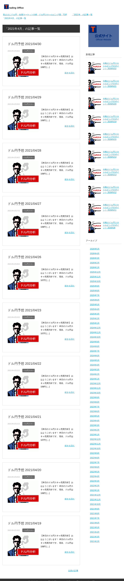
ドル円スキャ (28, 50)
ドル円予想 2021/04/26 (22, 254)
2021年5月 (95, 527)
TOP (35, 15)
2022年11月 (95, 444)
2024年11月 (95, 332)
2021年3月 (95, 537)
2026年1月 (95, 267)
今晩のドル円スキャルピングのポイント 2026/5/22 (111, 66)
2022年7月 (95, 462)
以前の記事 (73, 565)
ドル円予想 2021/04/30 (22, 43)
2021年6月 (95, 523)
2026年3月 (95, 258)
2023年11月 (95, 388)
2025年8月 (95, 291)
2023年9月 (95, 397)
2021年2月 (95, 541)
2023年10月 (95, 393)
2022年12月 (95, 439)
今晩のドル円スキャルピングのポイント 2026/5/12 (111, 189)
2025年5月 (95, 305)
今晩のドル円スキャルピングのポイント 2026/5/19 (111, 119)
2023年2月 (95, 430)
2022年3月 (95, 481)
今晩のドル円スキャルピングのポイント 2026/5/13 (111, 172)
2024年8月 (95, 346)
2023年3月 (95, 425)
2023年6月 (95, 411)
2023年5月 (95, 416)
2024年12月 (95, 328)
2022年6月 (95, 467)
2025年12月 (95, 272)
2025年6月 (95, 300)
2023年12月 (95, 383)
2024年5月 (95, 360)
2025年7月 (95, 295)
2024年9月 (95, 342)
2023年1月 (95, 435)
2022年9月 (95, 453)
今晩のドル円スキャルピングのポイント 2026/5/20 (111, 101)
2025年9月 (95, 286)
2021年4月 (95, 532)
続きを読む (70, 72)
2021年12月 (95, 495)
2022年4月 (95, 476)
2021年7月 (95, 518)
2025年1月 (95, 323)
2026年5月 (95, 249)
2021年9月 (95, 509)
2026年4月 (95, 253)
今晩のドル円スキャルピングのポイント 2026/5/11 (111, 207)
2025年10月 (95, 281)
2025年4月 (95, 309)
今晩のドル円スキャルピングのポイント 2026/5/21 (111, 83)
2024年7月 (95, 351)
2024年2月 (95, 374)
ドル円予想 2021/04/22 (22, 359)
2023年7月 (95, 407)
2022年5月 (95, 472)
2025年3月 (95, 314)
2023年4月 (95, 421)
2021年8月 (95, 513)
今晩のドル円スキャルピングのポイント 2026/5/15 (111, 136)
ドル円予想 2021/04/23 (22, 306)
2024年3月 (95, 370)
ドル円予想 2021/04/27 (22, 201)
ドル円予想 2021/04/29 (22, 96)
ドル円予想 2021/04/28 (22, 148)
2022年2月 (95, 486)
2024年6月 (95, 356)
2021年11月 (95, 500)
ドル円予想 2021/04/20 (22, 464)
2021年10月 (95, 504)
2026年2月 (95, 263)
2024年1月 (95, 379)
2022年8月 (95, 458)
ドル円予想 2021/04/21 (22, 412)
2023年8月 (95, 402)
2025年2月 (95, 318)
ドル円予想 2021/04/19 (22, 517)
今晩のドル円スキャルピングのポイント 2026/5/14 (111, 154)
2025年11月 (95, 277)
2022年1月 (95, 490)
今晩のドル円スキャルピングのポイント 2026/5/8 (111, 225)
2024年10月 (95, 337)
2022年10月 (95, 448)
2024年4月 (95, 365)
